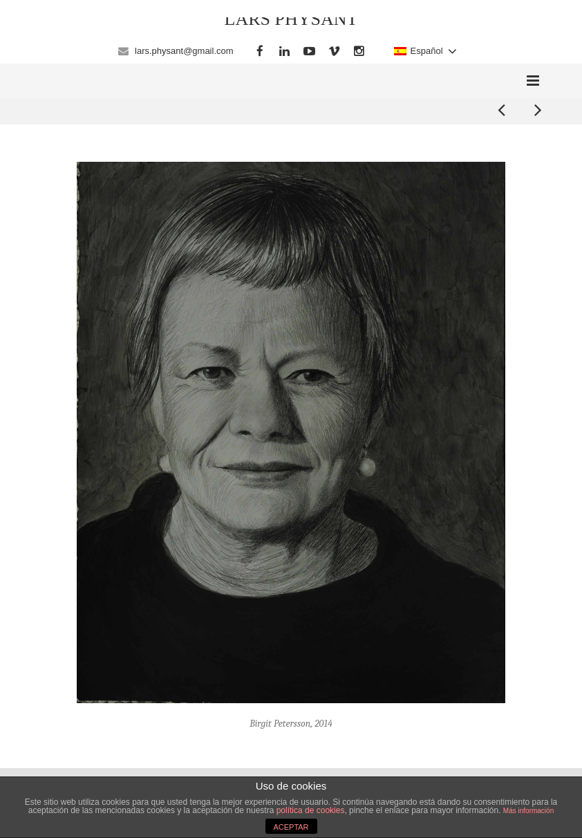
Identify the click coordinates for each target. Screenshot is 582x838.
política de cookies (310, 810)
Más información (528, 810)
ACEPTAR (290, 827)
